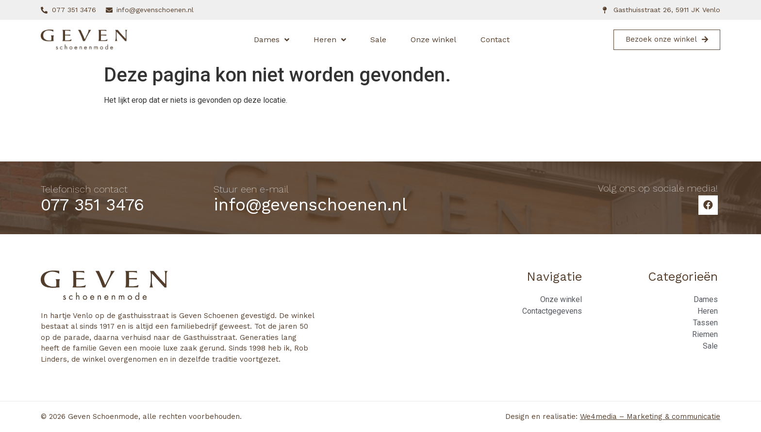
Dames (271, 39)
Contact (495, 39)
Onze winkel (433, 39)
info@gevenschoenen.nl (310, 204)
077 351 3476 (92, 204)
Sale (378, 39)
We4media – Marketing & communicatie (650, 416)
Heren (330, 39)
